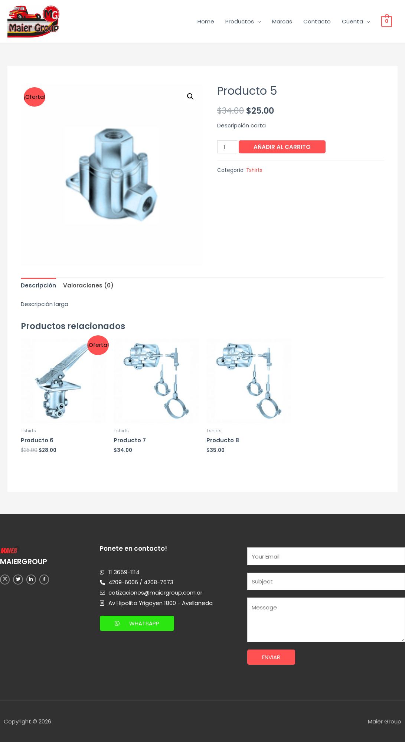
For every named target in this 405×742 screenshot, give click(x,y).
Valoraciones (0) (88, 285)
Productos (240, 21)
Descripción (38, 285)
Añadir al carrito (282, 147)
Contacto (317, 21)
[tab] (38, 286)
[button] (137, 623)
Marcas (283, 21)
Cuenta (353, 21)
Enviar (271, 657)
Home (206, 21)
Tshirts (254, 170)
